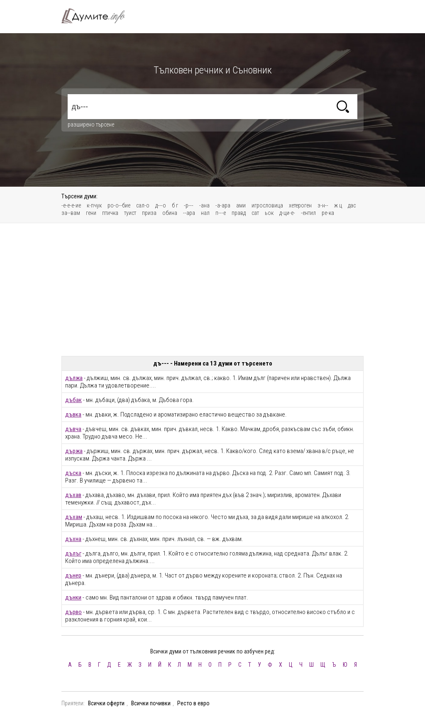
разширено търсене (91, 124)
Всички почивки (151, 703)
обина (169, 213)
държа (74, 451)
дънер (73, 575)
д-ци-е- (287, 213)
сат (255, 213)
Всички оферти (106, 703)
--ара (189, 213)
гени (91, 213)
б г (175, 205)
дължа (74, 378)
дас (352, 205)
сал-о (142, 205)
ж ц (338, 205)
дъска (73, 473)
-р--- (188, 205)
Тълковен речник (97, 15)
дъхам (73, 517)
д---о (160, 205)
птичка (110, 213)
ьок (269, 213)
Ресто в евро (193, 703)
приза (149, 213)
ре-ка (328, 213)
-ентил (308, 213)
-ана (204, 205)
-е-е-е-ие (71, 205)
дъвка (73, 414)
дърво (73, 612)
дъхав (73, 495)
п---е (220, 213)
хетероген (300, 205)
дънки (73, 597)
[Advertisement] (212, 290)
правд (239, 213)
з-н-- (323, 205)
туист (130, 213)
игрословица (267, 205)
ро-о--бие (118, 205)
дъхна (73, 539)
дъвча (73, 429)
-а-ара (222, 205)
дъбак (73, 400)
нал (205, 213)
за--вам (70, 213)
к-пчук (94, 205)
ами (241, 205)
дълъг (73, 553)
